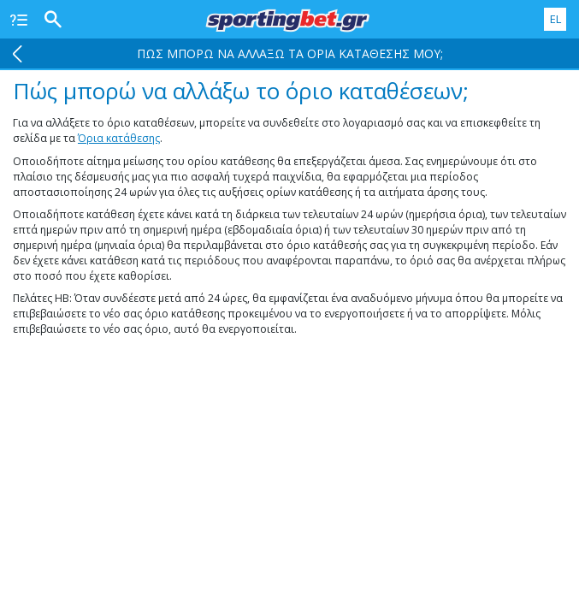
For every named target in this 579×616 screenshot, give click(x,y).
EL (555, 19)
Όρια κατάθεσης (119, 138)
